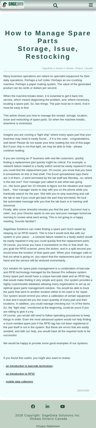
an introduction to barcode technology (29, 366)
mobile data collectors (19, 381)
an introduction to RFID (20, 373)
